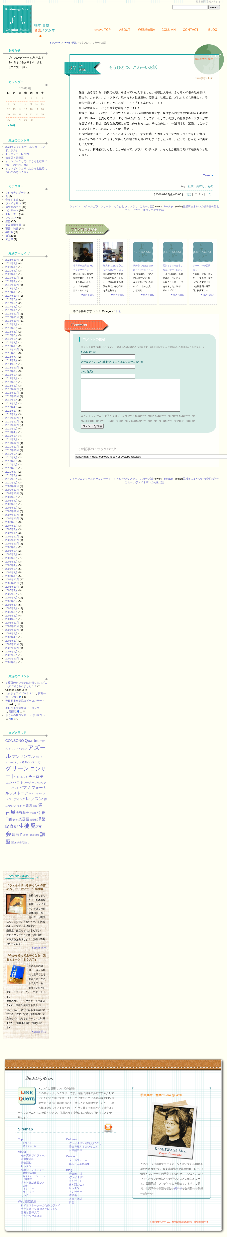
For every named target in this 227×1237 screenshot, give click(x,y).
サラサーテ (28, 1189)
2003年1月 (11, 640)
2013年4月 (11, 378)
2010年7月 (11, 461)
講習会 (9, 232)
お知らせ (27, 1143)
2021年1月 (11, 267)
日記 (74, 42)
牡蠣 (191, 186)
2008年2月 (11, 507)
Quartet (31, 740)
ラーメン (40, 793)
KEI (11, 718)
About (125, 29)
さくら (12, 749)
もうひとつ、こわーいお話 (133, 67)
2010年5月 (11, 468)
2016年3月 (11, 338)
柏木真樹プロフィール (34, 1155)
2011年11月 (12, 421)
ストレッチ (22, 777)
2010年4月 (11, 471)
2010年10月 (12, 450)
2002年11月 (12, 644)
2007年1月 (11, 532)
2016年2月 (11, 342)
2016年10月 (12, 320)
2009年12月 (12, 486)
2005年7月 (11, 597)
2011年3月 (11, 435)
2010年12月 (12, 443)
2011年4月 (11, 432)
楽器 (8, 221)
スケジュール (29, 1146)
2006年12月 (12, 536)
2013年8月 (11, 374)
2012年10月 (12, 396)
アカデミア (21, 749)
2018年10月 (12, 284)
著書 (25, 1186)
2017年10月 (12, 295)
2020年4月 (11, 270)
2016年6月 (11, 331)
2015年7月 (11, 356)
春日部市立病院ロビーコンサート (24, 700)
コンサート (11, 210)
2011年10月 (12, 424)
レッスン (10, 217)
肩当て (17, 835)
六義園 (27, 805)
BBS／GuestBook (79, 1163)
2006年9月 (11, 547)
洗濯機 (33, 819)
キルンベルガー (32, 762)
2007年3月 (11, 525)
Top (103, 29)
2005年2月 (11, 615)
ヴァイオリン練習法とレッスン (39, 1209)
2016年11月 (12, 317)
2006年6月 (11, 557)
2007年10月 (12, 518)
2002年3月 (11, 654)
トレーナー (11, 214)
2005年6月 (11, 601)
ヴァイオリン (13, 203)
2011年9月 (11, 428)
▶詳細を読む (38, 948)
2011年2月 (11, 439)
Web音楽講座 (27, 1201)
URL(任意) (87, 371)
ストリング (28, 1192)
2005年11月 (12, 583)
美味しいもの (204, 186)
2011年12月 (12, 417)
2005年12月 (12, 579)
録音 (19, 842)
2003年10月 (12, 629)
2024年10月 (12, 259)
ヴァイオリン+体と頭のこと (85, 1143)
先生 (19, 806)
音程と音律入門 (30, 1212)
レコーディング (15, 799)
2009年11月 (12, 489)
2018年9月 (11, 288)
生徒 (24, 826)
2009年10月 (12, 493)
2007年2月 (11, 529)
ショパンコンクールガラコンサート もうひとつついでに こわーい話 (111, 206)
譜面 (14, 842)
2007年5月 (11, 522)
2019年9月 (11, 281)
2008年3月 (11, 504)
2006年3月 (11, 568)
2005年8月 (11, 593)
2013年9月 (11, 371)
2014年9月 (11, 360)
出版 (35, 806)
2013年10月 (12, 367)
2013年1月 (11, 385)
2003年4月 (11, 637)
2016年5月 (11, 335)
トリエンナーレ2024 (17, 154)
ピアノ (25, 787)
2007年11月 (12, 514)
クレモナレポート (15, 192)
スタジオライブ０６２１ (19, 693)
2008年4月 (11, 500)
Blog (213, 29)
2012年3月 (11, 410)
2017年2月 (11, 306)
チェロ (33, 777)
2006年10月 (12, 543)
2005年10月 (12, 586)
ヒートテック (12, 788)
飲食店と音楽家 (14, 157)
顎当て (25, 842)
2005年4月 (11, 608)
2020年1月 (11, 274)
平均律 (33, 813)
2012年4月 (11, 407)
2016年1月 (11, 346)
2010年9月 (11, 453)
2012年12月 (12, 389)
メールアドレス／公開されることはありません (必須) (112, 361)
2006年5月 (11, 561)
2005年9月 (11, 590)
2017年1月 (11, 309)
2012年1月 (11, 414)
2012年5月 (11, 403)
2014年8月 (11, 363)
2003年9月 (11, 633)
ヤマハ (32, 793)
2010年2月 (11, 478)
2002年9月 (11, 651)
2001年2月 (11, 662)
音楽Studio (27, 1159)
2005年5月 (11, 604)
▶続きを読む (87, 294)
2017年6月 (11, 299)
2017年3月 (11, 302)
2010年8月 (11, 457)
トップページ (56, 42)
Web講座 (147, 29)
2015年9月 (11, 353)
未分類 (9, 239)
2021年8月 (11, 263)
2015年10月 (12, 349)
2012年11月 (12, 392)
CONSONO (14, 741)
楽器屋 (23, 819)
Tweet (206, 175)
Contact (191, 29)
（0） (209, 194)
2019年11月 (12, 277)
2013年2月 (11, 382)
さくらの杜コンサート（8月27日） (25, 715)
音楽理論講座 (29, 1173)
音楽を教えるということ (83, 1146)
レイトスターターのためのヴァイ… (42, 1205)
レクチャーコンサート (34, 1176)
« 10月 (11, 125)
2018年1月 (11, 292)
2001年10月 (12, 658)
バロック (40, 782)
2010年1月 (11, 482)
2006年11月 (12, 539)
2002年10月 (12, 647)
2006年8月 (11, 550)
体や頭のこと (13, 207)
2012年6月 (11, 399)
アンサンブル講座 (31, 1216)
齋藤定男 (14, 711)
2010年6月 (11, 464)
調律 (37, 835)
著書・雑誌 (11, 228)
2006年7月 (11, 554)
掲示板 (178, 1188)
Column (169, 29)
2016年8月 (11, 328)
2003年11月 (12, 626)
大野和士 (22, 813)
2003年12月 (12, 622)
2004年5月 (11, 619)
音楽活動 (26, 1162)
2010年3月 (11, 475)
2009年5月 (11, 496)
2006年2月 (11, 572)
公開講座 (27, 1179)
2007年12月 (12, 511)
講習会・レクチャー (32, 1169)
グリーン (17, 768)
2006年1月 (11, 576)
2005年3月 (11, 611)
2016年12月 (12, 313)
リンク (25, 1195)
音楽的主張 (11, 199)
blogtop (168, 206)
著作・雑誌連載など (32, 1182)
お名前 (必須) (88, 351)
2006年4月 (11, 565)
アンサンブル (23, 756)
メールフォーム (78, 1160)
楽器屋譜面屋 (13, 224)
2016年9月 (11, 324)
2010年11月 (12, 446)
